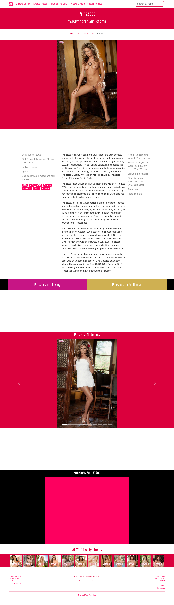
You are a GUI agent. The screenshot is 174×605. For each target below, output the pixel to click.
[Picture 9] (105, 424)
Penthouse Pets (14, 581)
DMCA (162, 581)
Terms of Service (159, 578)
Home (71, 33)
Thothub (81, 595)
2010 (92, 33)
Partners (162, 585)
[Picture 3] (74, 424)
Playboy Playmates (15, 583)
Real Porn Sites (90, 595)
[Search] (149, 4)
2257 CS (162, 583)
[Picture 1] (64, 424)
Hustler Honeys (94, 4)
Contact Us (161, 588)
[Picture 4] (79, 424)
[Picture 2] (69, 424)
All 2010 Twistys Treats (87, 550)
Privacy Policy (160, 576)
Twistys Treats (40, 4)
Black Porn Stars (15, 576)
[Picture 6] (89, 424)
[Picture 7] (95, 424)
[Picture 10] (110, 424)
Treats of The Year (58, 4)
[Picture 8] (100, 424)
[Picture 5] (84, 424)
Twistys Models (77, 4)
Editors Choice (23, 4)
